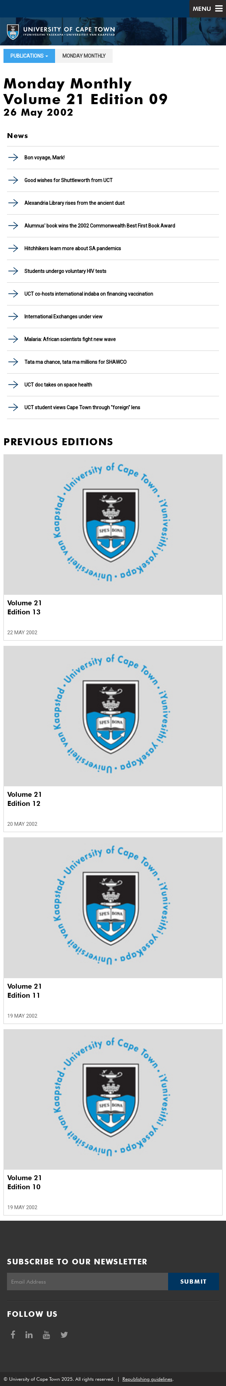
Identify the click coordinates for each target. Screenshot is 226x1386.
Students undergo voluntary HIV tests (65, 271)
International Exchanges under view (63, 316)
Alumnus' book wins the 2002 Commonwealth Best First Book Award (99, 226)
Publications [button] (29, 56)
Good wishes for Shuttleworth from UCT (68, 180)
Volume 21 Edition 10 (24, 1182)
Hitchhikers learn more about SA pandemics (72, 248)
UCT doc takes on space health (58, 385)
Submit (193, 1281)
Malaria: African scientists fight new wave (70, 339)
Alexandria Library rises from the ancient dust (74, 203)
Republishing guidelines (147, 1379)
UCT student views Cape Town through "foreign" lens (82, 407)
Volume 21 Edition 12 (24, 799)
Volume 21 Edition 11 (24, 990)
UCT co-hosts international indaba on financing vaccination (88, 294)
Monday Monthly (84, 56)
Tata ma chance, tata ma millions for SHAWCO (75, 362)
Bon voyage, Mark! (44, 157)
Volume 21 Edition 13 (24, 607)
